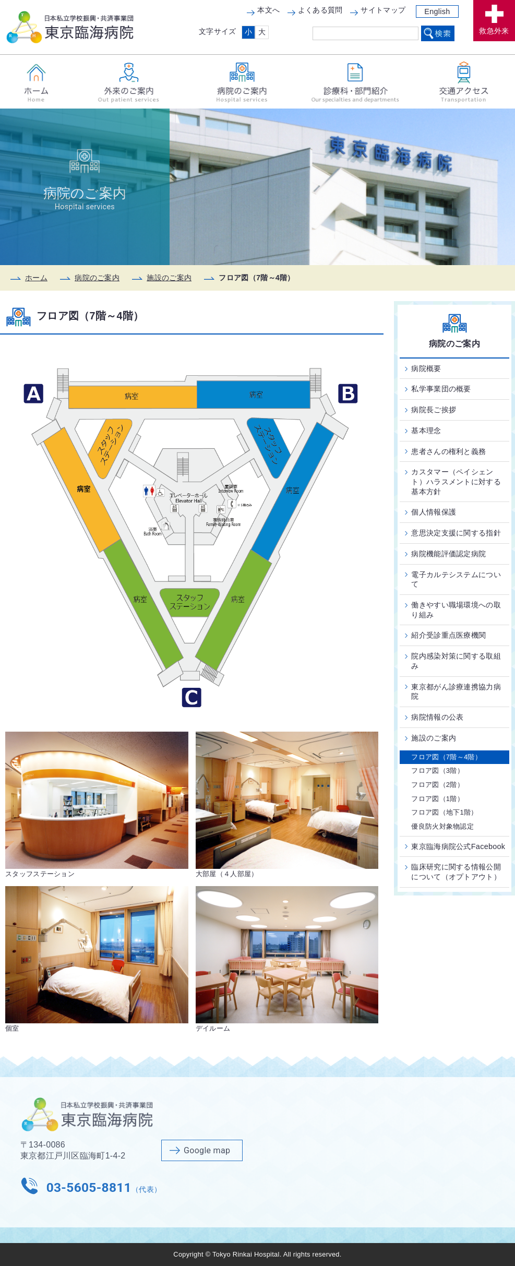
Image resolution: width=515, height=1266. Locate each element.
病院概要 (426, 368)
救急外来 (494, 31)
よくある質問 (320, 10)
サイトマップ (383, 10)
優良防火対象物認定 (442, 826)
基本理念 (426, 430)
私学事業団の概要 (441, 389)
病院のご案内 (97, 277)
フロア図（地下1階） (444, 812)
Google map (207, 1150)
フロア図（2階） (437, 785)
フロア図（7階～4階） (446, 757)
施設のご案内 (169, 277)
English (437, 11)
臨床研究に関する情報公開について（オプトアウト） (456, 872)
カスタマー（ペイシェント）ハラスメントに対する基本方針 (456, 481)
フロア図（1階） (437, 799)
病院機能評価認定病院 (448, 554)
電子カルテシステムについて (456, 579)
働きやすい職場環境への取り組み (456, 610)
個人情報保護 (433, 512)
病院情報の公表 (437, 717)
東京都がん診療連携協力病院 (456, 692)
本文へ (268, 10)
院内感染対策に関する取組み (456, 661)
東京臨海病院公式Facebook (458, 846)
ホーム (36, 277)
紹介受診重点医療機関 (448, 635)
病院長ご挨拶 (433, 409)
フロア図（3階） (437, 770)
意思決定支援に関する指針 (456, 533)
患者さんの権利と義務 (448, 451)
